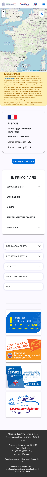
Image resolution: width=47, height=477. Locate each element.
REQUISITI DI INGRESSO (16, 256)
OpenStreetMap (34, 70)
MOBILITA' (10, 286)
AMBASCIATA (12, 227)
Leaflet (24, 70)
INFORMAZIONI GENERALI (17, 246)
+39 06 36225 (21, 451)
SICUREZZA (11, 266)
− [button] (3, 15)
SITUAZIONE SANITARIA (16, 276)
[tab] (23, 186)
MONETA (10, 207)
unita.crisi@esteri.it (22, 454)
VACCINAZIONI (13, 196)
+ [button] (3, 12)
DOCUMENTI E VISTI (15, 186)
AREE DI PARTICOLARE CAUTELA (21, 217)
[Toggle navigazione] (43, 4)
